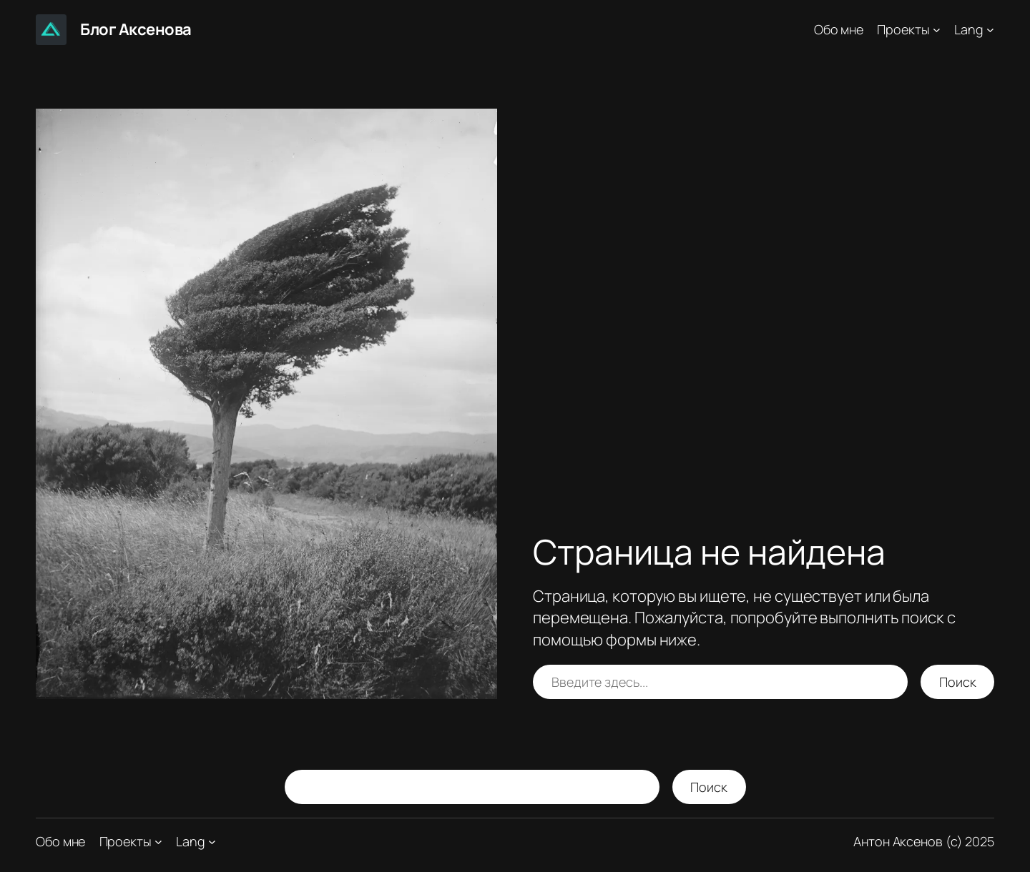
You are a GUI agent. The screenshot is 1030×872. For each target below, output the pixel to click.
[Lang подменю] (990, 30)
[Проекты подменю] (937, 30)
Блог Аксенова (136, 29)
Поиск (957, 681)
